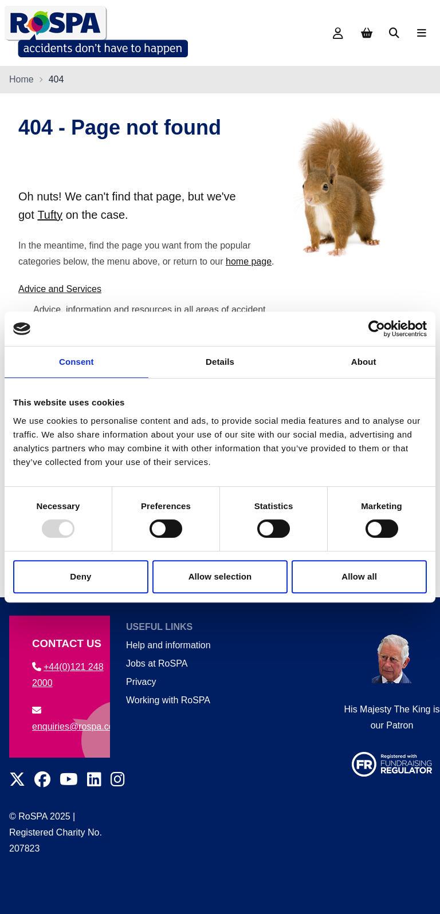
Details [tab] (220, 362)
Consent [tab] (76, 362)
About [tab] (363, 362)
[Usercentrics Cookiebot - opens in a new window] (377, 328)
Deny (80, 576)
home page (249, 261)
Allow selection (220, 576)
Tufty (49, 214)
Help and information (168, 645)
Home (21, 79)
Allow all (359, 576)
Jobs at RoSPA (156, 663)
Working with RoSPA (168, 700)
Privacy (141, 682)
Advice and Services (59, 289)
